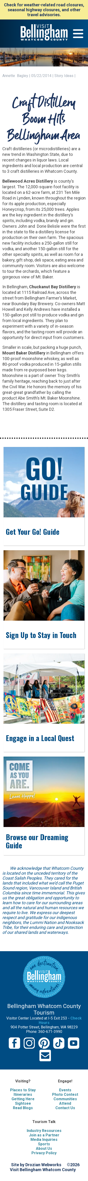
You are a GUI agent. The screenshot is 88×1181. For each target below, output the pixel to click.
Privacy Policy (44, 1153)
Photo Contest (65, 1094)
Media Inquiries (44, 1139)
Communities (65, 1099)
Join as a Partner (44, 1135)
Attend (65, 1103)
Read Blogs (23, 1108)
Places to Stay (23, 1090)
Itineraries (23, 1094)
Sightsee (23, 1103)
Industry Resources (44, 1130)
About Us (44, 1148)
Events (65, 1090)
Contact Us (65, 1108)
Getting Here (22, 1099)
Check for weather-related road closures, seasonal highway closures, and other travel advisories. (44, 9)
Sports (44, 1144)
